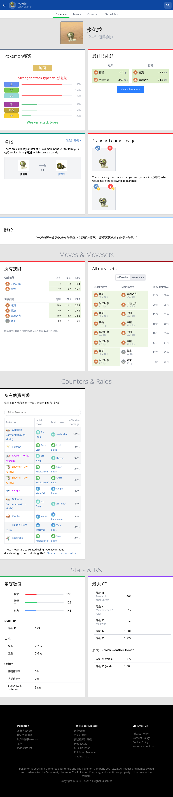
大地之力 (104, 79)
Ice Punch (58, 503)
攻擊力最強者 (24, 730)
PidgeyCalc (80, 743)
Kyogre (13, 490)
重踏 (13, 310)
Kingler (13, 516)
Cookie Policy (140, 742)
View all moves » (130, 89)
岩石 (11, 110)
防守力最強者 (24, 735)
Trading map (81, 756)
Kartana (13, 447)
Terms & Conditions (144, 746)
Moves (77, 14)
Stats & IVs (111, 14)
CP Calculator (82, 748)
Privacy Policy (140, 733)
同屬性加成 (27, 330)
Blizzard (57, 458)
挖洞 (13, 305)
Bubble (42, 516)
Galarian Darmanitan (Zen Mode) (15, 434)
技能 (19, 743)
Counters (92, 14)
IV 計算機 (79, 730)
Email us (142, 725)
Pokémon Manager (85, 752)
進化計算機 (80, 735)
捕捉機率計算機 (83, 739)
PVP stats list (24, 748)
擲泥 (101, 72)
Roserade (14, 537)
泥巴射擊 (16, 283)
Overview (61, 14)
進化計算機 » (73, 140)
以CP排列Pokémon (28, 739)
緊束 (13, 321)
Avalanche (59, 434)
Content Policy (141, 738)
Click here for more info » (61, 553)
